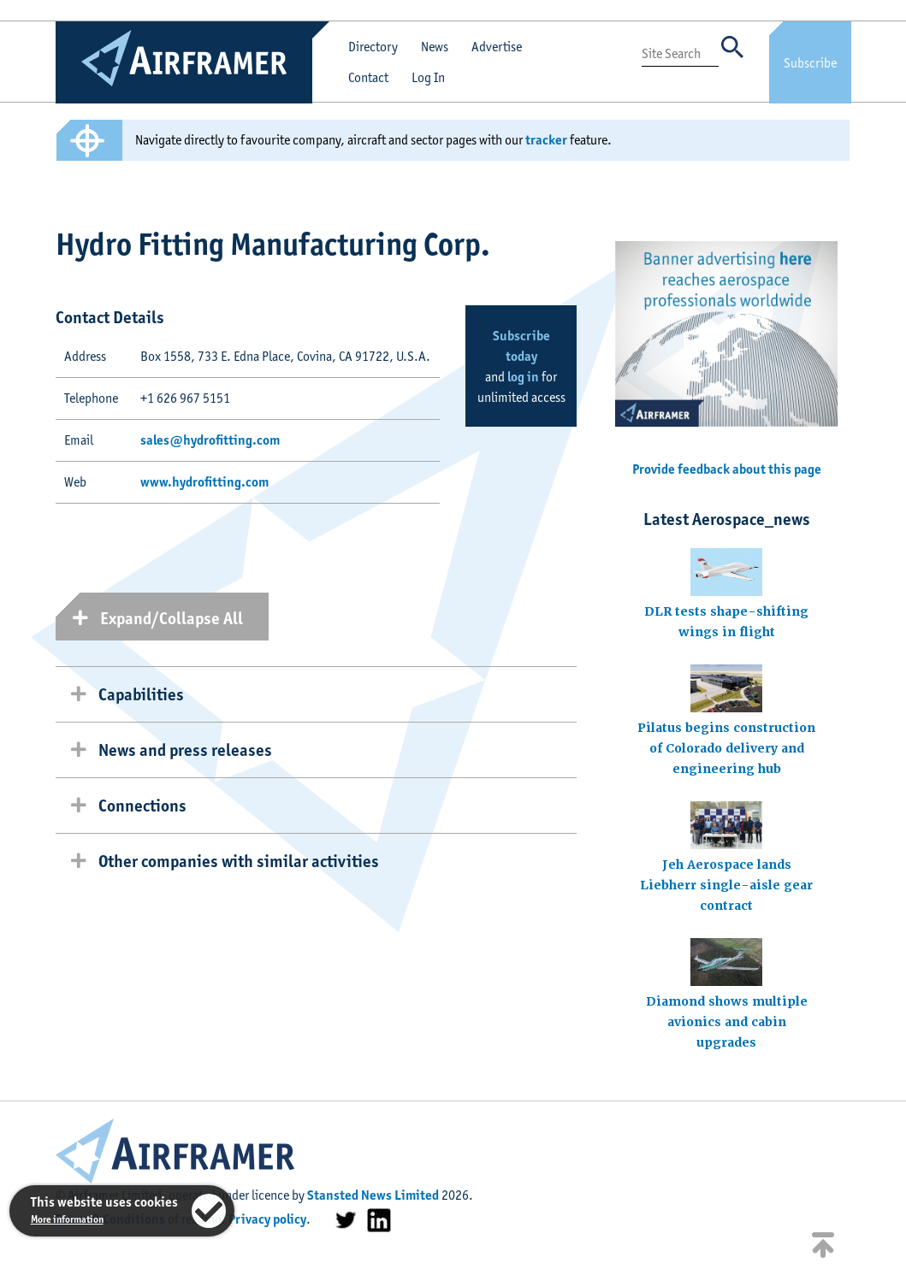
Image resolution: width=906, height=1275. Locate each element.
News (434, 46)
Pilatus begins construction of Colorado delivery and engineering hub (726, 748)
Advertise (496, 46)
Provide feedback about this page (726, 469)
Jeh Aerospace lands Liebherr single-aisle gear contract (726, 885)
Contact (368, 77)
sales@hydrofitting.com (210, 440)
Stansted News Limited (373, 1195)
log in (523, 377)
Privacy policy (267, 1219)
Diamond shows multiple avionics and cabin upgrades (727, 1022)
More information (67, 1219)
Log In (428, 77)
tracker (546, 140)
